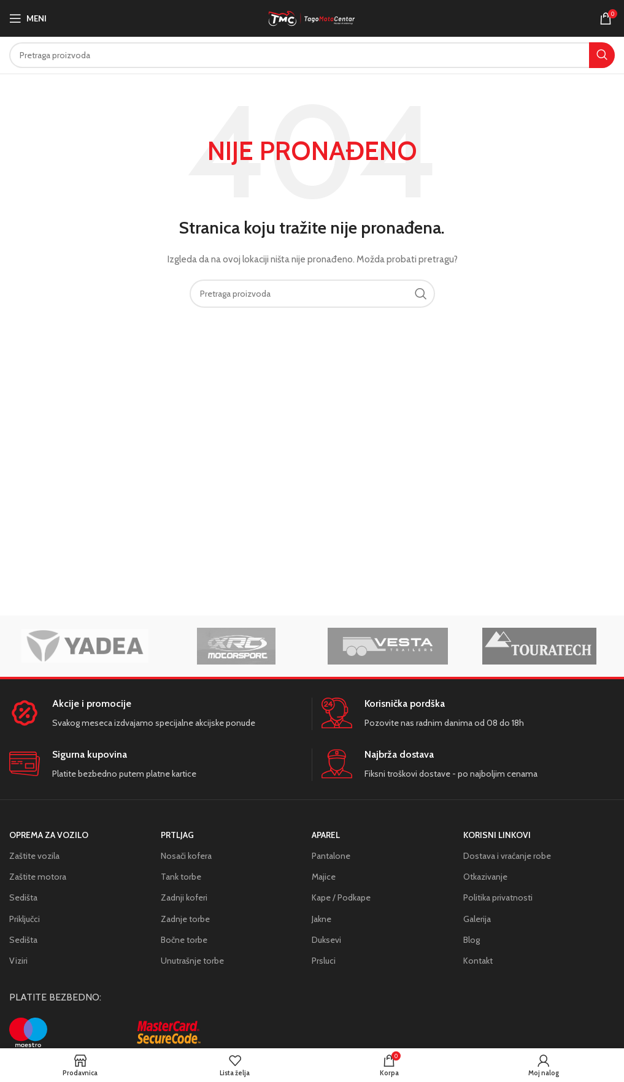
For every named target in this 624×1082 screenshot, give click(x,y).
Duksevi (326, 939)
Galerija (477, 918)
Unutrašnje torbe (192, 960)
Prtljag (177, 834)
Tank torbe (181, 876)
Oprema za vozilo (48, 834)
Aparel (326, 834)
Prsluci (324, 960)
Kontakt (478, 960)
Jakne (321, 918)
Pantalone (331, 855)
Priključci (24, 918)
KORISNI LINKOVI (497, 834)
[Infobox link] (155, 714)
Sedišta (23, 897)
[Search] (312, 55)
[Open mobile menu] (28, 18)
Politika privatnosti (498, 897)
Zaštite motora (37, 876)
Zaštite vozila (34, 855)
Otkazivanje (485, 876)
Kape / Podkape (341, 897)
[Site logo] (312, 17)
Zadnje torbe (185, 918)
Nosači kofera (186, 855)
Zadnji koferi (184, 897)
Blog (471, 939)
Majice (324, 876)
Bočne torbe (184, 939)
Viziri (18, 960)
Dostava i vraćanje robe (507, 855)
